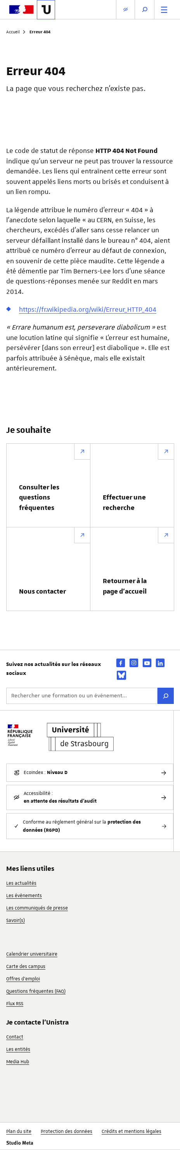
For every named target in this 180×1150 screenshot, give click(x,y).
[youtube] (147, 662)
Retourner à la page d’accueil (125, 586)
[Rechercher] (166, 696)
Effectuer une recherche (124, 502)
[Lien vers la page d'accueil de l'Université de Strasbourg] (46, 9)
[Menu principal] (164, 9)
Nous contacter (42, 591)
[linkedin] (160, 662)
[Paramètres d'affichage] (125, 9)
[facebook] (120, 662)
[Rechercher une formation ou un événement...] (82, 696)
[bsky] (121, 675)
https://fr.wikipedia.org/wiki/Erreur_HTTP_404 (87, 309)
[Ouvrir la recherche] (144, 9)
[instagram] (134, 662)
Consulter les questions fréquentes (39, 497)
